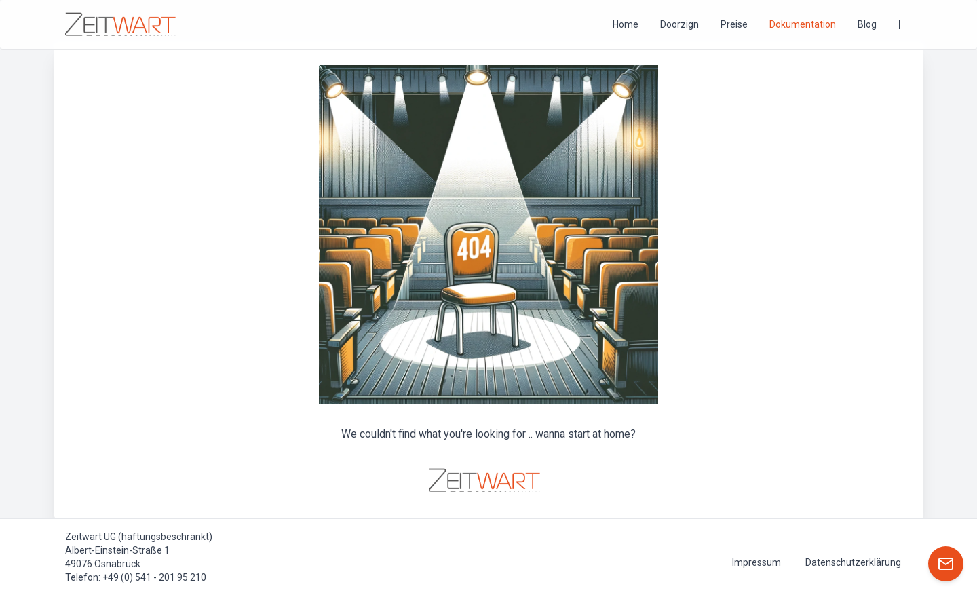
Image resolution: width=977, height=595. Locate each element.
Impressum (756, 562)
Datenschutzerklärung (853, 562)
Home (625, 24)
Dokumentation (802, 24)
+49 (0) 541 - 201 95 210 (154, 577)
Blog (867, 24)
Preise (734, 24)
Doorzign (679, 24)
